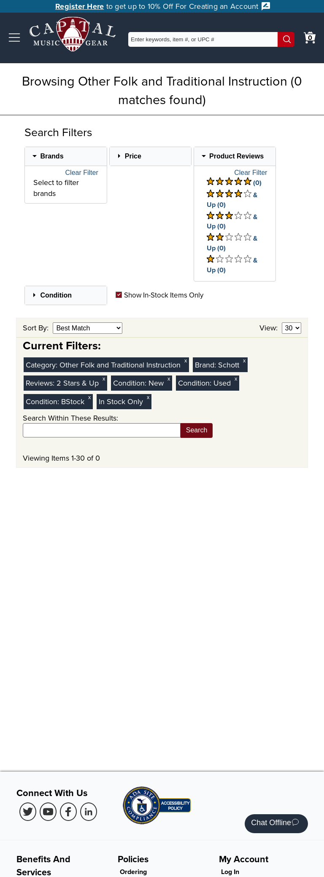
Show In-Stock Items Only (159, 295)
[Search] (286, 39)
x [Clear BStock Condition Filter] (89, 397)
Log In (230, 872)
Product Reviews (236, 156)
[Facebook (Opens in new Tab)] (68, 811)
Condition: (130, 383)
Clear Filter (81, 172)
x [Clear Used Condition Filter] (236, 378)
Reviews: (41, 383)
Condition (56, 295)
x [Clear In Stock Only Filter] (148, 397)
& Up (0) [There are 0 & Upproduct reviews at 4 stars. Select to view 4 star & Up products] (232, 199)
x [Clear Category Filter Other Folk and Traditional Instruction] (185, 360)
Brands (51, 156)
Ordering (133, 872)
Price (133, 156)
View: (269, 327)
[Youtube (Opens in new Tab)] (48, 811)
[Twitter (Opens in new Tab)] (27, 811)
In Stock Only (121, 401)
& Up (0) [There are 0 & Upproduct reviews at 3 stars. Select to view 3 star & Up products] (232, 221)
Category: (42, 364)
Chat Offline (275, 823)
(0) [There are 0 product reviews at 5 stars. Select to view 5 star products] (234, 182)
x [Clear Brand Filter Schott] (244, 360)
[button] (14, 37)
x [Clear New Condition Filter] (168, 378)
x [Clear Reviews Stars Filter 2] (104, 378)
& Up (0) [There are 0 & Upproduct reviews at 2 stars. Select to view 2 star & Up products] (232, 243)
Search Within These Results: (70, 418)
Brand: (206, 364)
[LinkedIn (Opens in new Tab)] (88, 811)
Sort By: (37, 327)
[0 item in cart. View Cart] (310, 37)
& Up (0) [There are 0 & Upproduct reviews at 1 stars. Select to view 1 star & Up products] (232, 265)
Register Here (79, 6)
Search (197, 430)
